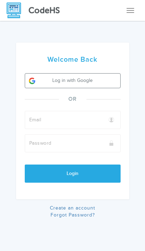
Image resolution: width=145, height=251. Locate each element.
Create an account (72, 208)
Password (40, 143)
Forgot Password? (73, 215)
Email (35, 120)
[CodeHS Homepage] (36, 10)
